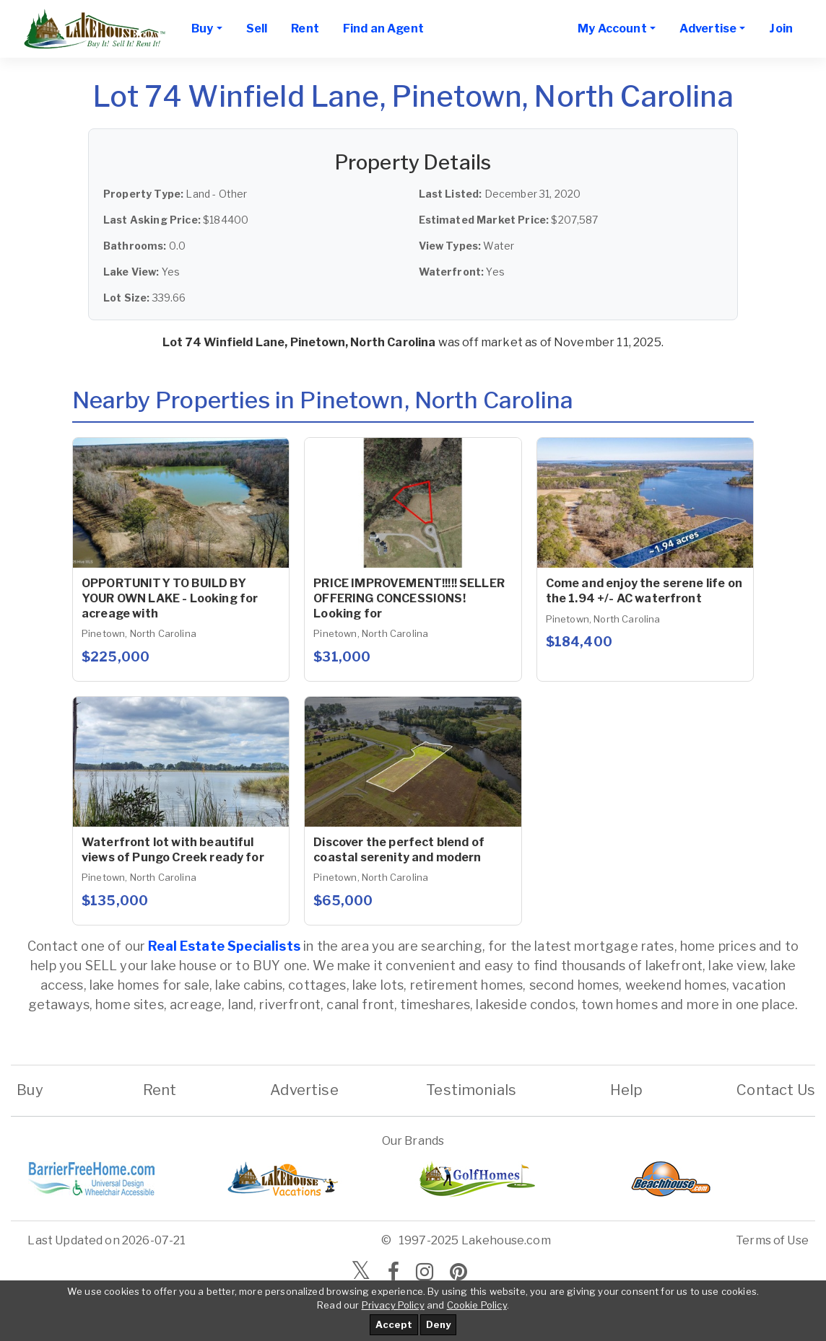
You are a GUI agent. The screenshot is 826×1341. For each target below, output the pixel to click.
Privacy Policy (393, 1305)
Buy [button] (202, 28)
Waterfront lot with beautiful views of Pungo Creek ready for (173, 849)
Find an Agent (383, 28)
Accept (393, 1324)
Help (626, 1090)
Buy (30, 1090)
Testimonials (471, 1090)
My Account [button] (612, 28)
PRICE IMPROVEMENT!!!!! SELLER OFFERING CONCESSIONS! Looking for (409, 598)
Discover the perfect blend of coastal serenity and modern (398, 849)
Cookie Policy (477, 1305)
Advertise (304, 1090)
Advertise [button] (707, 28)
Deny (438, 1324)
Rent (305, 28)
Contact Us (775, 1090)
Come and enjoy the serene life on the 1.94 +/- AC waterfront (644, 590)
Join (781, 28)
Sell (257, 28)
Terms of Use (772, 1240)
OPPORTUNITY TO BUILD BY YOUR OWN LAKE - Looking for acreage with (170, 598)
